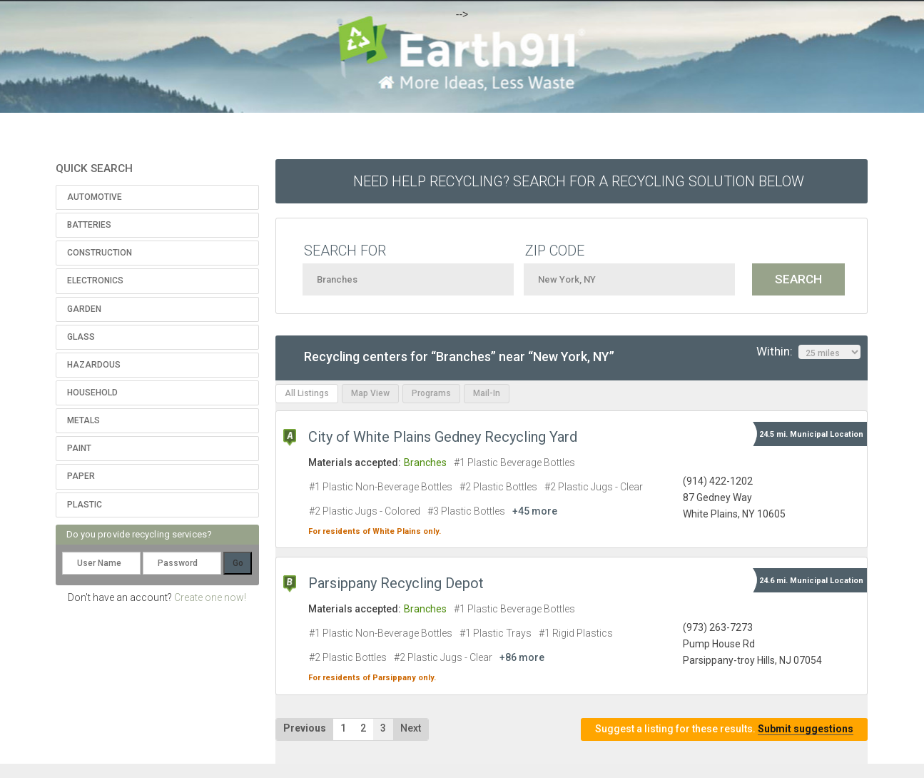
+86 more (521, 657)
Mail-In (486, 393)
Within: (808, 352)
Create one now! (210, 597)
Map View (370, 393)
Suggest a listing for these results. (724, 729)
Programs (431, 393)
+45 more (534, 511)
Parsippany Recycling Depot (396, 583)
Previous (304, 728)
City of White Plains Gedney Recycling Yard (442, 436)
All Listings (307, 393)
